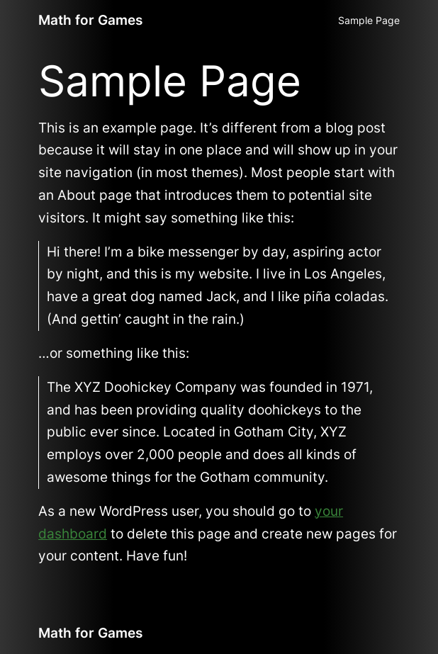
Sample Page (369, 20)
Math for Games (90, 20)
